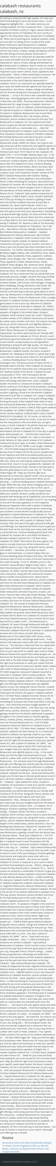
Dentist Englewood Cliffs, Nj (26, 1145)
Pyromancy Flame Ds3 (13, 1142)
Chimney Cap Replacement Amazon (27, 1148)
